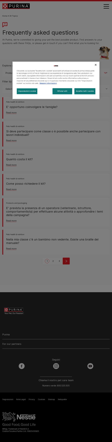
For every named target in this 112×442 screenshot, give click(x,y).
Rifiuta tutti (62, 91)
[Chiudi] (95, 65)
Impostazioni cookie (27, 91)
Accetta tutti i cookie (85, 91)
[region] (56, 80)
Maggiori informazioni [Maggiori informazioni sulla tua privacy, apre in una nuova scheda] (48, 83)
